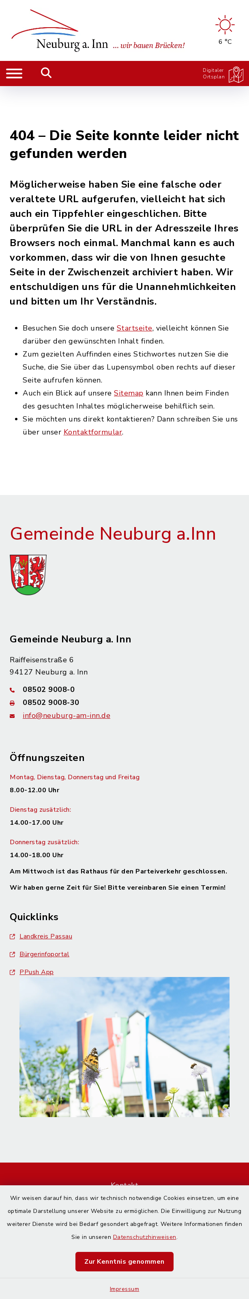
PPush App (32, 931)
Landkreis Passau (41, 895)
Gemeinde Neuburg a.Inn (113, 493)
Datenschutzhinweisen (144, 1237)
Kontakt (125, 1145)
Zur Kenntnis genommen (124, 1261)
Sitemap (129, 352)
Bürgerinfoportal (39, 913)
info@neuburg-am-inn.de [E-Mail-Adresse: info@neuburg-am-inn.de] (66, 675)
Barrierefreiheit (125, 1166)
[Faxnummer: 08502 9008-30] (124, 662)
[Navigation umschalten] (14, 73)
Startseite (134, 287)
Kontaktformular (93, 391)
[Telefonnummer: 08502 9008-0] (124, 649)
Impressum (125, 1289)
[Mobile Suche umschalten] (46, 73)
